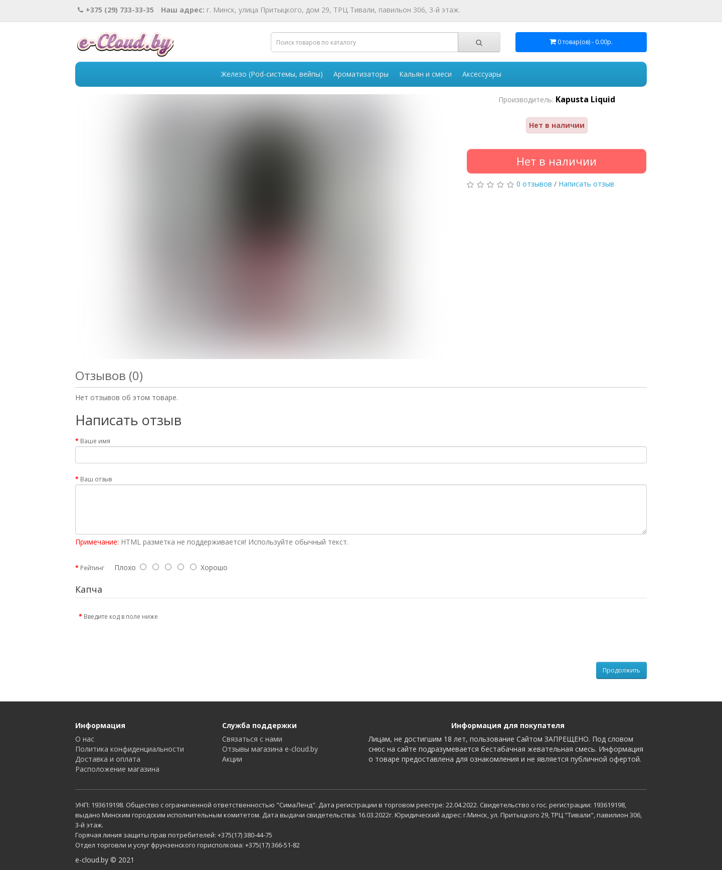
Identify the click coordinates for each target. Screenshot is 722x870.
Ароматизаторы (361, 74)
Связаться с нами (252, 739)
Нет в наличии (556, 160)
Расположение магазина (117, 769)
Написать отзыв (586, 184)
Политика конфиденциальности (129, 749)
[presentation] (249, 627)
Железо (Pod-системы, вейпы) (272, 74)
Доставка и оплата (107, 759)
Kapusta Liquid (585, 99)
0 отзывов (534, 184)
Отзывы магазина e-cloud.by (270, 749)
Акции (232, 759)
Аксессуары (481, 74)
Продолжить (621, 670)
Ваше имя (95, 441)
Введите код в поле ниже (121, 616)
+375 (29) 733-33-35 (116, 10)
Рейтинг (92, 568)
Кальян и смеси (425, 74)
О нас (84, 739)
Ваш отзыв (96, 479)
